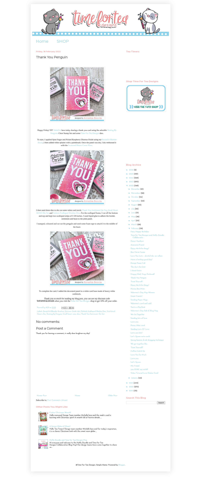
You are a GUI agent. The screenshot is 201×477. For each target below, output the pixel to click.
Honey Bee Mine (138, 289)
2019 (131, 391)
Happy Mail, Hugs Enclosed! (142, 274)
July (133, 209)
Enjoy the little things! (140, 249)
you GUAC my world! (139, 370)
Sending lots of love (139, 318)
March (134, 225)
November (136, 193)
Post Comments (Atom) (57, 400)
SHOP (63, 41)
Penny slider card (138, 326)
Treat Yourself (137, 282)
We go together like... (139, 344)
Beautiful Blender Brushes (53, 311)
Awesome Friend (137, 245)
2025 (131, 174)
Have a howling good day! (141, 260)
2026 (131, 170)
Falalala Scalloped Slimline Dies (66, 213)
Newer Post (42, 396)
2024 (131, 178)
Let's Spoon (136, 362)
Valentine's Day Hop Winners (143, 293)
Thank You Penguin (138, 278)
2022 (131, 186)
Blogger (121, 465)
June (133, 213)
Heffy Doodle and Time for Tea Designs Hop (68, 440)
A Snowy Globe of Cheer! (59, 426)
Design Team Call (138, 263)
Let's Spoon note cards (140, 337)
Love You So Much (138, 355)
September (136, 201)
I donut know (136, 271)
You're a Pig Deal (138, 307)
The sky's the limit (138, 267)
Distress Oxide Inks (72, 311)
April (133, 221)
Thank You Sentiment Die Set (94, 210)
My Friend (135, 366)
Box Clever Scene (138, 252)
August (134, 205)
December (135, 189)
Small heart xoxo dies (71, 314)
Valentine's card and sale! (141, 304)
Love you (134, 322)
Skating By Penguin (54, 314)
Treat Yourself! (137, 348)
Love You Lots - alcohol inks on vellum (146, 256)
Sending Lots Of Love (140, 329)
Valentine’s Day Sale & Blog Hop (144, 311)
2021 (131, 383)
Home (42, 41)
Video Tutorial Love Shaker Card (144, 373)
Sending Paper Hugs (139, 300)
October (135, 197)
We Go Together (137, 315)
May (133, 217)
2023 (131, 182)
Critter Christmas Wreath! (60, 413)
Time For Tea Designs (90, 133)
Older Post (112, 396)
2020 (131, 387)
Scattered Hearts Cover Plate (80, 145)
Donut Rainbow (137, 241)
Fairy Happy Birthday (140, 232)
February (135, 228)
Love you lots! (136, 333)
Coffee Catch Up (138, 351)
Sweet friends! (136, 296)
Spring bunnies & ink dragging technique (147, 340)
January (134, 378)
